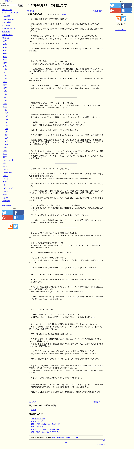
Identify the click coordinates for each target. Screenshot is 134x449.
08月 (6, 132)
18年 (5, 94)
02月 (6, 113)
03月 (6, 116)
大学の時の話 (34, 14)
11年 (5, 72)
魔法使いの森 (7, 10)
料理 (5, 166)
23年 (5, 147)
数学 (5, 194)
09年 (5, 66)
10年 (5, 69)
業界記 (5, 191)
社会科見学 (7, 173)
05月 (6, 122)
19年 (5, 97)
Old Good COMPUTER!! (10, 13)
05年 (5, 53)
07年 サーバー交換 (38, 419)
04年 (5, 50)
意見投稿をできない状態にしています (66, 437)
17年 (5, 91)
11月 (6, 141)
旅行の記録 (6, 32)
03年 (5, 47)
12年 (5, 75)
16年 (5, 88)
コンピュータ (8, 160)
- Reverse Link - (120, 30)
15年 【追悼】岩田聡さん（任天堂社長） (46, 424)
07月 (6, 129)
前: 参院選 (31, 11)
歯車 (5, 163)
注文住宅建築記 (7, 35)
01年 (5, 41)
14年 (5, 82)
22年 (5, 107)
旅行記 (5, 169)
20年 (5, 100)
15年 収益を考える (38, 426)
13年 (5, 79)
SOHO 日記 (6, 38)
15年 (5, 85)
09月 (6, 135)
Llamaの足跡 (6, 22)
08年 (5, 63)
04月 (6, 119)
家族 (5, 182)
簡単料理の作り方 (8, 28)
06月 (6, 126)
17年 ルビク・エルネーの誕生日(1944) (45, 429)
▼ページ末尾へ (6, 1)
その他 (64, 14)
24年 (5, 151)
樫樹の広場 (6, 201)
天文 (5, 185)
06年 (5, 57)
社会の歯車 (6, 16)
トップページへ (100, 444)
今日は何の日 (8, 188)
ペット (5, 179)
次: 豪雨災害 (97, 11)
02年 (5, 44)
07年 (5, 60)
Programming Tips (8, 19)
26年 (5, 157)
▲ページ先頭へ (6, 205)
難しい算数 (6, 25)
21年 (5, 104)
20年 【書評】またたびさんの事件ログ (45, 432)
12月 (6, 144)
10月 (6, 138)
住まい (5, 176)
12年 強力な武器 (37, 421)
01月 (6, 110)
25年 (5, 154)
